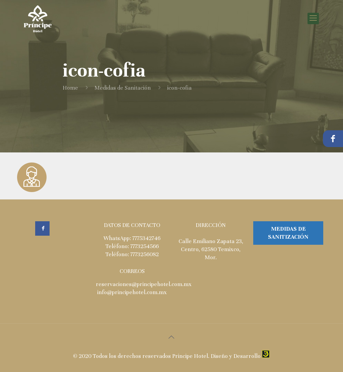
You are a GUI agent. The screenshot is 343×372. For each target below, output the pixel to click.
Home (70, 87)
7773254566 (144, 246)
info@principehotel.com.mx (132, 292)
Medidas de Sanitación (122, 87)
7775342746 (146, 238)
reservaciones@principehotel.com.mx (144, 284)
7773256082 (144, 254)
